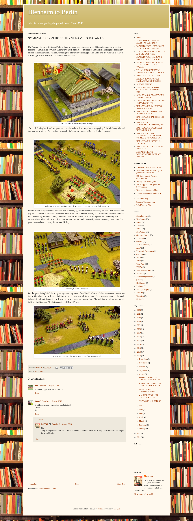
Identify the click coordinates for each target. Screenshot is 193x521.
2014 (139, 352)
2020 (139, 329)
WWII (138, 229)
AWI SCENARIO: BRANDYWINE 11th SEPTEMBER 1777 (150, 96)
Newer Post (33, 484)
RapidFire (140, 238)
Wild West (140, 264)
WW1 (138, 261)
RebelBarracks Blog (144, 205)
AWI (138, 226)
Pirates (139, 299)
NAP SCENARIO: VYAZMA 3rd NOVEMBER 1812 (149, 129)
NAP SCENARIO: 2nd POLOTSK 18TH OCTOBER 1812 (149, 113)
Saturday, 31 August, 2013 (52, 401)
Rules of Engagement (144, 277)
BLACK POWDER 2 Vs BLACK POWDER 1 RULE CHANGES (149, 58)
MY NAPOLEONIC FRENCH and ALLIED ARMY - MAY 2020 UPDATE (149, 65)
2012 (139, 433)
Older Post (121, 484)
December (143, 359)
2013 (139, 356)
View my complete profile (144, 494)
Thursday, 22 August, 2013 (49, 386)
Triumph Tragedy (143, 290)
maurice (139, 242)
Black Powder (39, 371)
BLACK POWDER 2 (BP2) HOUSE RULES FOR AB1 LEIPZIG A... (150, 47)
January (142, 429)
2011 (139, 437)
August (142, 374)
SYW (138, 280)
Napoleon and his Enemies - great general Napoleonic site (149, 172)
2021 (139, 325)
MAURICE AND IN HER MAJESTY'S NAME (148, 396)
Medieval (140, 286)
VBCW (139, 267)
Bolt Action (140, 232)
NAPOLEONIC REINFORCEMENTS (148, 390)
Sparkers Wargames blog (145, 202)
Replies (40, 420)
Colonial (139, 254)
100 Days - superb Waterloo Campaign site (146, 177)
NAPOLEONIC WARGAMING (148, 76)
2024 (139, 318)
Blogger (117, 509)
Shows (138, 222)
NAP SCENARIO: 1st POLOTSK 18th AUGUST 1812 (149, 107)
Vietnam (139, 293)
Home (77, 484)
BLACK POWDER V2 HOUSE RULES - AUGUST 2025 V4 (148, 42)
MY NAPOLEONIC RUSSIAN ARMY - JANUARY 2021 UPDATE (150, 71)
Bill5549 (44, 424)
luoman (100, 509)
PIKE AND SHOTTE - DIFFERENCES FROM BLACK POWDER (149, 154)
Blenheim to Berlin (52, 12)
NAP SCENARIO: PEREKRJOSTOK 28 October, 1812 (150, 123)
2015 (139, 348)
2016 (139, 344)
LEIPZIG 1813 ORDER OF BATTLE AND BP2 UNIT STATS (150, 53)
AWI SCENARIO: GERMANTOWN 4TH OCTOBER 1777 (150, 102)
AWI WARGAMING (144, 84)
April (141, 417)
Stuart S (38, 401)
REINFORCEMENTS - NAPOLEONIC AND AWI (150, 378)
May (141, 413)
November (143, 363)
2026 (139, 310)
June (141, 410)
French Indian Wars (143, 270)
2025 (139, 314)
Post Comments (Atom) (47, 489)
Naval (138, 258)
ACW (138, 248)
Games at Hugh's (142, 235)
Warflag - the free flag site (146, 182)
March (141, 421)
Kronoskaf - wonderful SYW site (148, 167)
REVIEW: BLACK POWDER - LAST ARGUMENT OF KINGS (148, 80)
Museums (140, 274)
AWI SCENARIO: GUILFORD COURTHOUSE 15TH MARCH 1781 (148, 89)
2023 (139, 321)
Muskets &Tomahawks (145, 251)
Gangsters (140, 296)
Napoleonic (140, 219)
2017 (139, 341)
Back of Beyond (142, 245)
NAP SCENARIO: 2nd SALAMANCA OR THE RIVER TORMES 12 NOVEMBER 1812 (149, 135)
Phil (36, 386)
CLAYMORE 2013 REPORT (150, 401)
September (143, 370)
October (142, 367)
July (141, 406)
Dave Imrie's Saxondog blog (147, 190)
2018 (139, 337)
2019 (139, 333)
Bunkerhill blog (142, 199)
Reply (37, 393)
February (142, 425)
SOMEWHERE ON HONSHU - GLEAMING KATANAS (151, 384)
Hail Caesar (140, 283)
